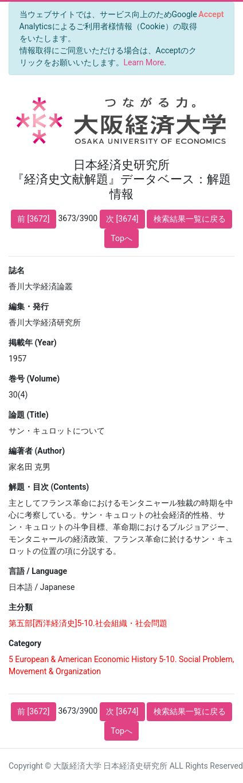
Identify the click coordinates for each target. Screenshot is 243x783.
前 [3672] (33, 218)
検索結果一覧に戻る (190, 218)
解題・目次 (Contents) (49, 486)
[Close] (211, 14)
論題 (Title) (29, 414)
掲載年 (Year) (33, 342)
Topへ (121, 238)
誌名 (17, 270)
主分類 (21, 607)
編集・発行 (29, 306)
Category (25, 643)
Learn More (144, 62)
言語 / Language (38, 571)
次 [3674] (122, 218)
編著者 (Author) (37, 450)
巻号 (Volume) (34, 378)
